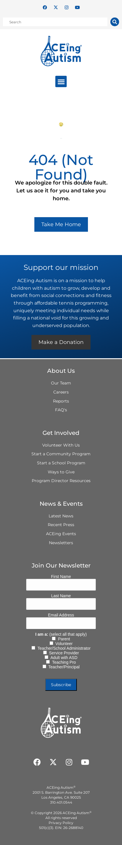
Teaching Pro (63, 662)
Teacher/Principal (63, 667)
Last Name (61, 595)
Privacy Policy (61, 823)
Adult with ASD (62, 657)
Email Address (61, 615)
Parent (63, 639)
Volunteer (63, 643)
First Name (61, 576)
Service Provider (63, 653)
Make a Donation (61, 342)
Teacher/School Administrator (63, 648)
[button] (61, 81)
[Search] (114, 21)
